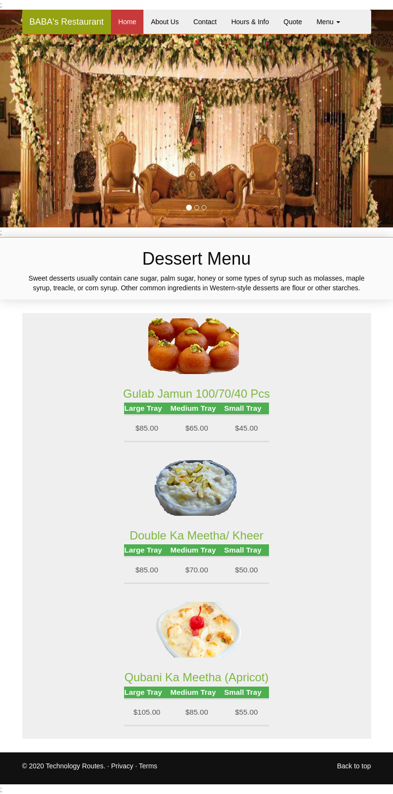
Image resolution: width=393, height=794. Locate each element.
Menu (328, 22)
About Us (165, 22)
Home (127, 22)
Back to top (354, 766)
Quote (292, 22)
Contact (205, 22)
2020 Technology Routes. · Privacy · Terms (93, 766)
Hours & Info (250, 22)
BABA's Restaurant (67, 22)
